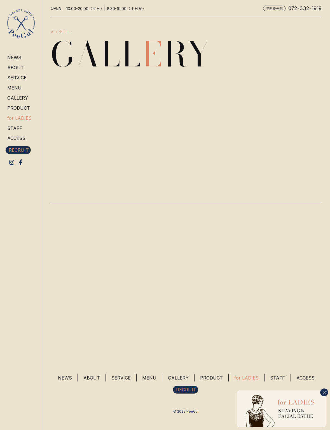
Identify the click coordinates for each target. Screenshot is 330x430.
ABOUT (15, 67)
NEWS (14, 57)
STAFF (14, 128)
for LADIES (19, 118)
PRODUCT (18, 108)
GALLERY (17, 98)
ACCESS (16, 138)
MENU (14, 88)
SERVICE (17, 78)
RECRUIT (19, 150)
